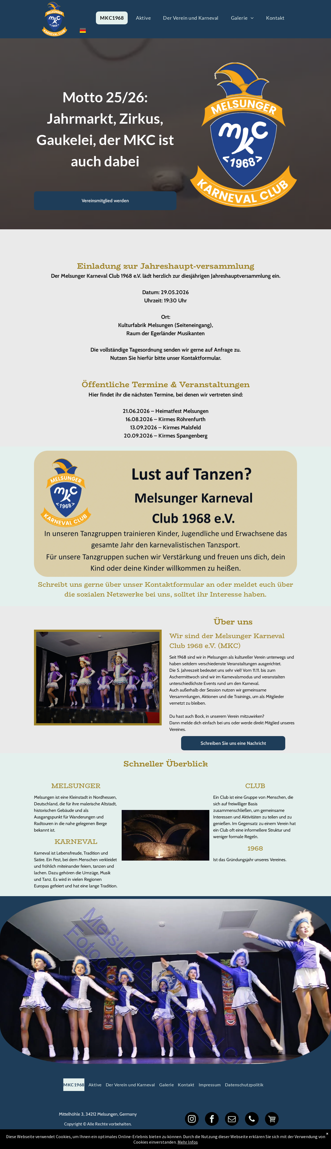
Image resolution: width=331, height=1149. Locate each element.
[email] (232, 1119)
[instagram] (192, 1119)
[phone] (252, 1119)
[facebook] (212, 1119)
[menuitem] (114, 17)
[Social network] (272, 1119)
